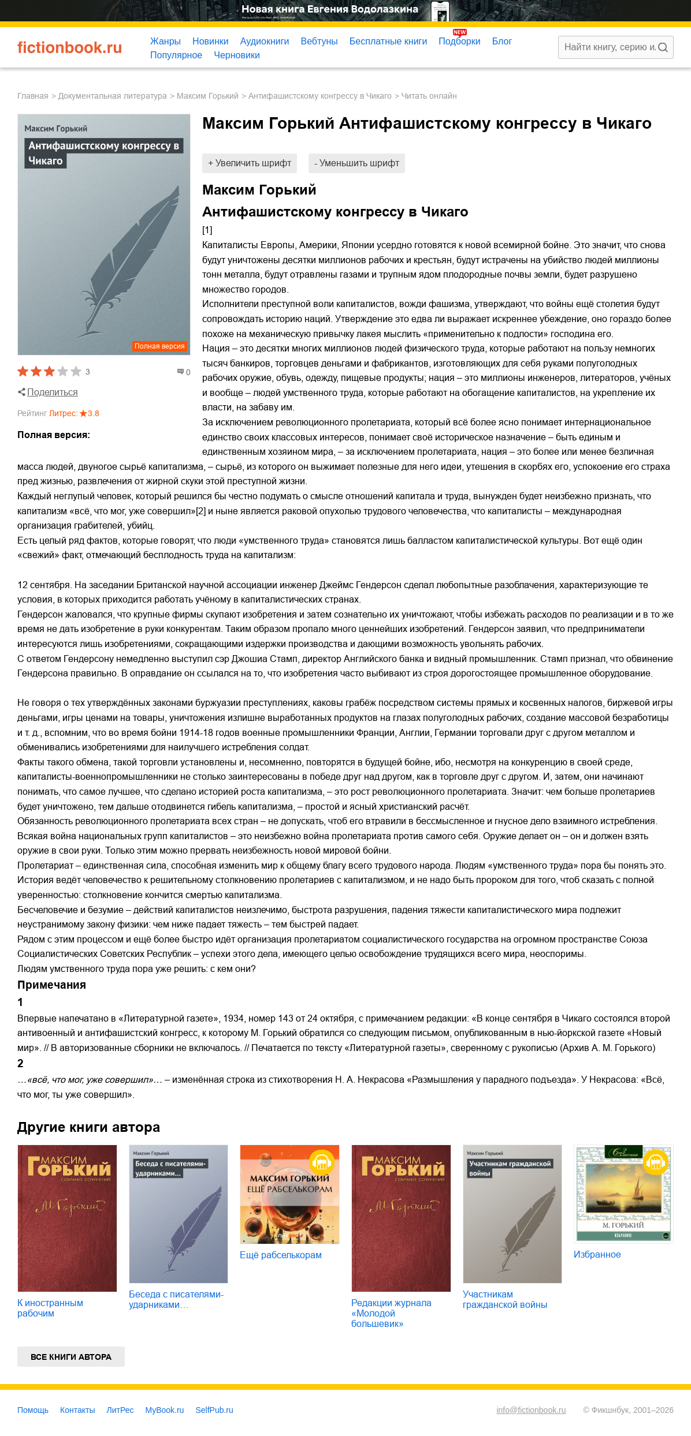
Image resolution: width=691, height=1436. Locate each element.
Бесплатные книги (389, 41)
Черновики (237, 55)
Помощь (33, 1410)
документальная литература (112, 95)
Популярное (176, 55)
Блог (502, 41)
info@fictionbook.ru (531, 1410)
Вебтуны (318, 41)
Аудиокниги (264, 41)
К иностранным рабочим (50, 1308)
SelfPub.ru (214, 1410)
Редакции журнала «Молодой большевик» (391, 1313)
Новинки (210, 41)
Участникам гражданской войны (505, 1299)
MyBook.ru (165, 1410)
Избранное (597, 1254)
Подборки (459, 41)
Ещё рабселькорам (281, 1255)
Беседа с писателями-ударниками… (176, 1299)
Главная (33, 95)
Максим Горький (208, 95)
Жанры (165, 41)
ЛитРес (120, 1410)
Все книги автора (71, 1357)
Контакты (77, 1410)
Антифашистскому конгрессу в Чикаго (320, 95)
